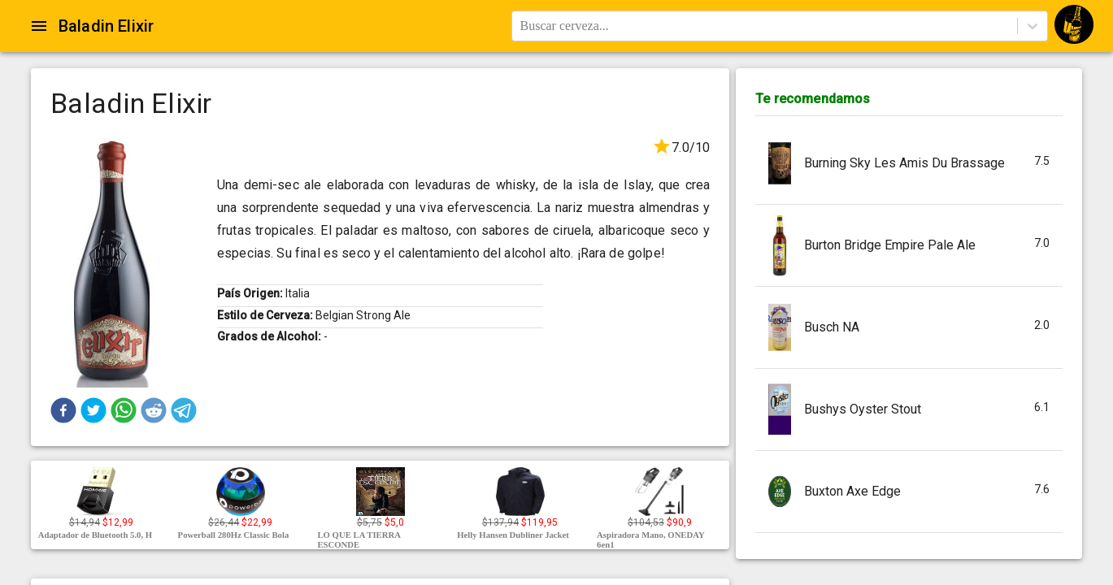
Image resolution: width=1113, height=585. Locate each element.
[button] (63, 410)
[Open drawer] (39, 26)
